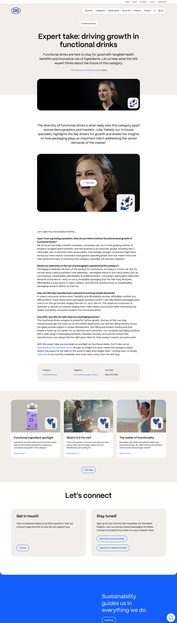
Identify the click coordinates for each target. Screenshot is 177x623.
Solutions (89, 10)
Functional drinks (50, 374)
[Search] (154, 10)
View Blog (88, 470)
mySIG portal (162, 2)
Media (127, 2)
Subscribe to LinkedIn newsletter (113, 548)
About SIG (126, 10)
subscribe (42, 354)
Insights (134, 2)
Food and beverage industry (86, 374)
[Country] (161, 10)
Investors (137, 10)
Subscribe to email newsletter (111, 539)
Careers (147, 10)
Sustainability (113, 10)
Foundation (143, 2)
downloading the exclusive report (54, 347)
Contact (152, 2)
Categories (100, 10)
